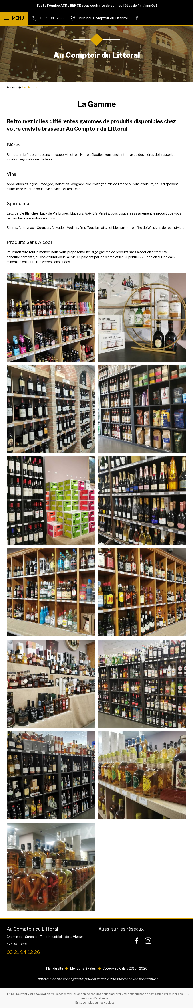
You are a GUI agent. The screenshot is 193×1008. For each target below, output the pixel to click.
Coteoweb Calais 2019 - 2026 (125, 968)
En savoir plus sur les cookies (95, 1002)
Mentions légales (83, 968)
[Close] (188, 994)
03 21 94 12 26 (23, 952)
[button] (14, 18)
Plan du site (54, 968)
